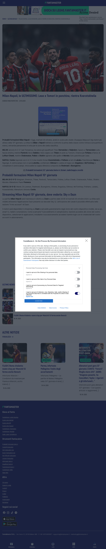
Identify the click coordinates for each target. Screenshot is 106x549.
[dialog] (53, 274)
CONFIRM (38, 301)
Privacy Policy (64, 308)
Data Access (53, 308)
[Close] (87, 241)
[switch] (77, 272)
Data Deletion (42, 308)
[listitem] (53, 268)
